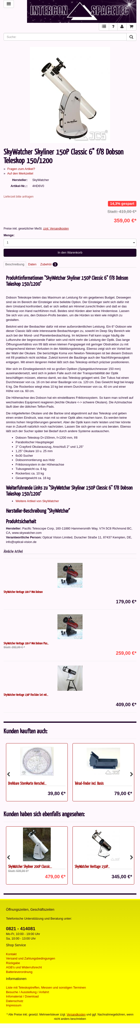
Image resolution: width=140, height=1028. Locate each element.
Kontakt (11, 954)
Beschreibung (14, 264)
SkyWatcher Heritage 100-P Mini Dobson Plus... (26, 643)
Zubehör (49, 264)
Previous (8, 774)
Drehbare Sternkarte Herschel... (27, 783)
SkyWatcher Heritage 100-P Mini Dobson (23, 592)
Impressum (13, 1005)
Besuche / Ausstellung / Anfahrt (27, 992)
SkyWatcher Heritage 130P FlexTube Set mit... (26, 695)
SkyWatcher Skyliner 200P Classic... (30, 866)
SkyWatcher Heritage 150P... (92, 866)
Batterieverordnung (19, 972)
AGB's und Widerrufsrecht (24, 967)
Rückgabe (13, 963)
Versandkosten (76, 1014)
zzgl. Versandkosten (56, 228)
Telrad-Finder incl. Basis (89, 783)
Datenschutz (14, 1001)
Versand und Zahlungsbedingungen (30, 958)
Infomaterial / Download (22, 996)
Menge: (9, 235)
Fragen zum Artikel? (21, 169)
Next (131, 774)
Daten (32, 264)
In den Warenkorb (70, 252)
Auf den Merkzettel (20, 173)
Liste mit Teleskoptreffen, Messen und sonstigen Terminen (46, 987)
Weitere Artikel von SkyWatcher (37, 501)
